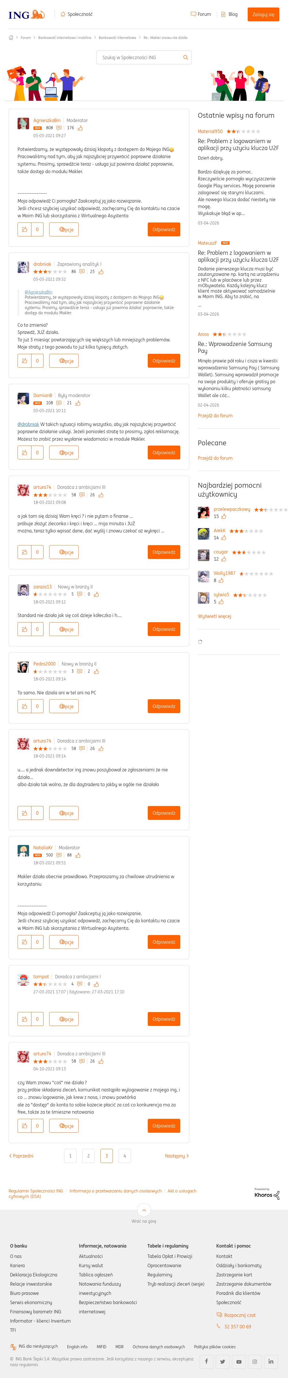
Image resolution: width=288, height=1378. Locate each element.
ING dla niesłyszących (41, 1346)
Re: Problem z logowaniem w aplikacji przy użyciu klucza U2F (238, 145)
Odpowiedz (164, 229)
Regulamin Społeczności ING (36, 1191)
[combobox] (144, 57)
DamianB (42, 395)
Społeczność (80, 14)
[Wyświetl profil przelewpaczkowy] (233, 509)
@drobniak (28, 424)
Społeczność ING (11, 37)
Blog (233, 14)
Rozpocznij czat (240, 1315)
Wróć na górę (144, 1221)
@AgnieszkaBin (38, 292)
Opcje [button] (68, 230)
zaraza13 (42, 587)
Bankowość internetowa (117, 37)
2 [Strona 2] (88, 1156)
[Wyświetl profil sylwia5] (223, 594)
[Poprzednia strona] (23, 1156)
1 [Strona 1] (70, 1156)
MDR (129, 1346)
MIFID (110, 1346)
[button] (24, 229)
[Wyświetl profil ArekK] (221, 530)
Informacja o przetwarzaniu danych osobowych (116, 1191)
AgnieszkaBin (46, 120)
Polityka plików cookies (235, 1346)
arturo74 (42, 487)
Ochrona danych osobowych (172, 1346)
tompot (41, 976)
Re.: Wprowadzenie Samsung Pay (235, 347)
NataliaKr (43, 847)
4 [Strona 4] (125, 1156)
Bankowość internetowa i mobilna (64, 37)
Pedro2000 (44, 664)
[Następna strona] (175, 1156)
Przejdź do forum (215, 415)
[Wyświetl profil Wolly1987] (226, 573)
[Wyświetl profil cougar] (222, 552)
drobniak (42, 264)
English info (84, 1346)
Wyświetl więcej (214, 616)
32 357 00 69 (237, 1327)
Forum (204, 14)
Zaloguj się (263, 14)
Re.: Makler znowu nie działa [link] (165, 37)
